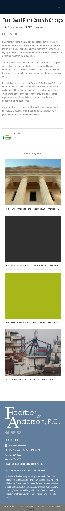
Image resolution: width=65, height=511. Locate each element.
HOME (7, 464)
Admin (7, 27)
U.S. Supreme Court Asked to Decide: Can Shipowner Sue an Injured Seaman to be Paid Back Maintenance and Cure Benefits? (33, 379)
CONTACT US (37, 464)
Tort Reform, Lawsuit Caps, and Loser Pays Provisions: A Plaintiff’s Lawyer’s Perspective (33, 322)
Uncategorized (39, 27)
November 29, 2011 (24, 27)
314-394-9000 (15, 454)
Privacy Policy (32, 509)
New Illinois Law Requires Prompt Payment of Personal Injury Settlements (33, 266)
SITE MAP (27, 464)
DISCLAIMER (17, 464)
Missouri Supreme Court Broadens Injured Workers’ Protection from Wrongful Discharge (33, 209)
